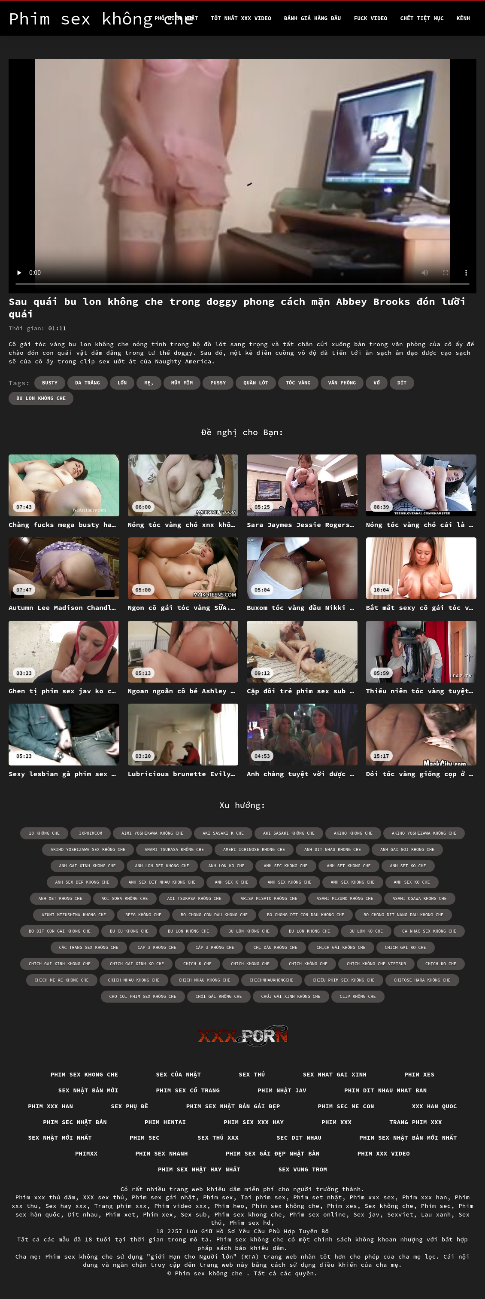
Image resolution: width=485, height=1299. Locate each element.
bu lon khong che (309, 931)
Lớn (122, 382)
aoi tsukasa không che (194, 898)
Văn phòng (342, 382)
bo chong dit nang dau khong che (403, 915)
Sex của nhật (178, 1074)
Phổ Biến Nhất (176, 18)
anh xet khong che (60, 898)
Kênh (463, 18)
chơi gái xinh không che (291, 996)
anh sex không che (290, 882)
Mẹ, (149, 382)
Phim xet (121, 1214)
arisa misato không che (269, 898)
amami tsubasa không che (174, 849)
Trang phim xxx (415, 1122)
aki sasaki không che (289, 833)
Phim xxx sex (371, 1197)
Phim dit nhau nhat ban (385, 1090)
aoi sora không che (125, 898)
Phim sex (218, 1197)
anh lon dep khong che (162, 866)
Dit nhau (83, 1214)
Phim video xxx (180, 1206)
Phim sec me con (346, 1106)
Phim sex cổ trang (188, 1090)
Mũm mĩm (182, 382)
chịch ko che (440, 964)
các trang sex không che (88, 947)
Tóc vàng (298, 382)
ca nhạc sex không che (429, 931)
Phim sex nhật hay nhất (199, 1169)
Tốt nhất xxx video (241, 18)
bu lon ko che (366, 931)
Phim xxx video (384, 1153)
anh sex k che (232, 882)
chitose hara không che (422, 980)
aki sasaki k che (223, 833)
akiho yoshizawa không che (424, 833)
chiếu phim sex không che (344, 980)
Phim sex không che (286, 1206)
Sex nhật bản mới (88, 1090)
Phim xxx (336, 1122)
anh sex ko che (412, 882)
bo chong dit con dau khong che (305, 915)
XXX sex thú (103, 1197)
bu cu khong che (129, 931)
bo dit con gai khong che (60, 931)
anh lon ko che (227, 866)
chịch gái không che (341, 947)
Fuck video (370, 18)
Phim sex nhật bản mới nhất (408, 1137)
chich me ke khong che (62, 980)
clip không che (358, 996)
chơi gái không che (219, 996)
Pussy (218, 382)
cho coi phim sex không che (142, 996)
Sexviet (400, 1214)
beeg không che (143, 915)
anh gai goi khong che (407, 849)
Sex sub (194, 1214)
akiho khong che (353, 833)
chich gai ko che (405, 947)
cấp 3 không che (215, 947)
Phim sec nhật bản (75, 1122)
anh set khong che (349, 866)
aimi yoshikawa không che (152, 833)
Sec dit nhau (298, 1137)
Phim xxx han (50, 1106)
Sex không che (388, 1206)
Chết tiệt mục (421, 18)
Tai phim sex (263, 1197)
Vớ (376, 382)
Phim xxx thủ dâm (45, 1197)
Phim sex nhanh (161, 1153)
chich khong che (250, 964)
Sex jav (366, 1214)
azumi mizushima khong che (74, 915)
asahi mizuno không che (345, 898)
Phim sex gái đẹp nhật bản (273, 1153)
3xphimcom (90, 833)
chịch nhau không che (204, 980)
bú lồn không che (249, 931)
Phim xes (419, 1074)
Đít (402, 382)
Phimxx (86, 1153)
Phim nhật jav (282, 1090)
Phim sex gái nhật (164, 1197)
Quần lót (255, 382)
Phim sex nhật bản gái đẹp (233, 1106)
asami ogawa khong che (420, 898)
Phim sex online (317, 1214)
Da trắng (87, 382)
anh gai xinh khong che (87, 866)
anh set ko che (408, 866)
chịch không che (308, 964)
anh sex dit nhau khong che (162, 882)
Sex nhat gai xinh (335, 1074)
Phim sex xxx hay (254, 1122)
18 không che (44, 833)
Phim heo (229, 1206)
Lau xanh (436, 1214)
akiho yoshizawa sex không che (88, 849)
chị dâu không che (275, 947)
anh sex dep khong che (82, 882)
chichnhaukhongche (272, 980)
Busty (50, 382)
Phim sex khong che (84, 1074)
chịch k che (197, 964)
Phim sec (145, 1137)
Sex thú (252, 1074)
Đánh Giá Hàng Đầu (312, 18)
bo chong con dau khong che (214, 915)
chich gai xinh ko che (137, 964)
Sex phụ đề (130, 1106)
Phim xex (158, 1214)
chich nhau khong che (134, 980)
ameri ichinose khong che (254, 849)
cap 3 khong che (157, 947)
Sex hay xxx (66, 1206)
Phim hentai (165, 1122)
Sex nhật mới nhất (60, 1137)
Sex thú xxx (218, 1137)
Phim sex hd (249, 1222)
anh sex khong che (353, 882)
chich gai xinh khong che (60, 964)
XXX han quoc (434, 1106)
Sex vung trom (302, 1169)
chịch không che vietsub (376, 964)
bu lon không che (41, 398)
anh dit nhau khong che (332, 849)
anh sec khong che (286, 866)
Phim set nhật (317, 1197)
